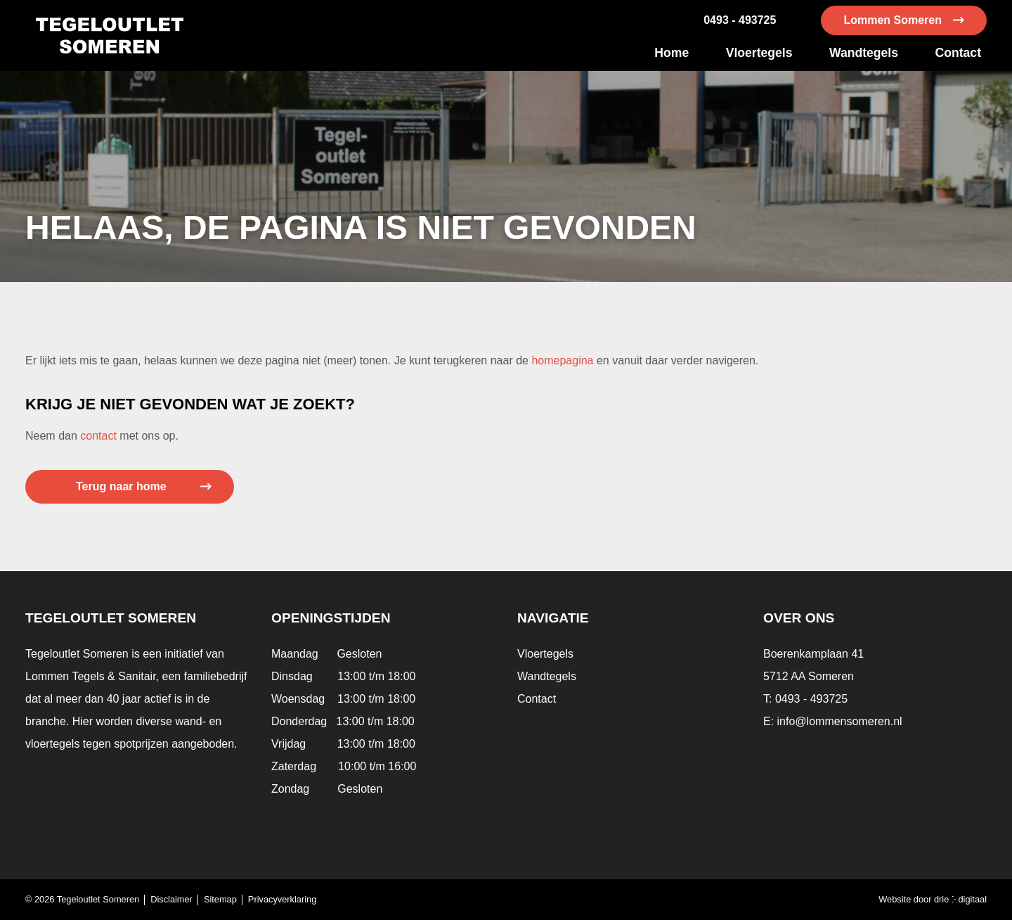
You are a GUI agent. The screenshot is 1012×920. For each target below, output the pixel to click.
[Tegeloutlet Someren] (109, 35)
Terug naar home (121, 486)
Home (671, 53)
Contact (958, 53)
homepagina (562, 360)
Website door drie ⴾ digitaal (932, 899)
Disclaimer (171, 899)
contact (98, 436)
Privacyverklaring (282, 899)
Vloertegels (759, 53)
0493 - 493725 (739, 20)
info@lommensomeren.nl (839, 721)
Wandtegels (863, 53)
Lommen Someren (892, 20)
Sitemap (220, 899)
